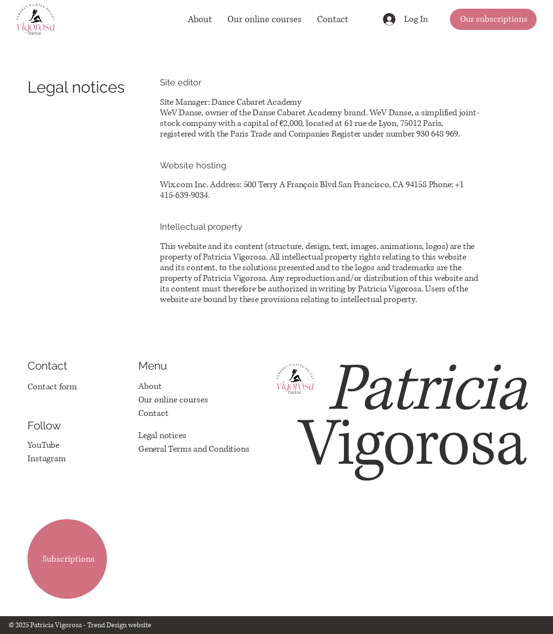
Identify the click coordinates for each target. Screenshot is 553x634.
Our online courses (173, 400)
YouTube (43, 445)
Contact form (52, 387)
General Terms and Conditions (193, 449)
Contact (153, 413)
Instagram (46, 459)
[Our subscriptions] (493, 19)
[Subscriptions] (67, 559)
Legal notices (162, 435)
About (150, 386)
